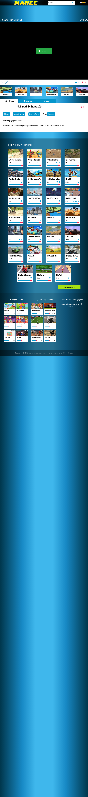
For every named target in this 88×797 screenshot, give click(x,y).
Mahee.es (6, 114)
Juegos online (52, 353)
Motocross (51, 114)
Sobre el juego (9, 101)
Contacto (70, 353)
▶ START (44, 50)
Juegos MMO (62, 353)
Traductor (47, 101)
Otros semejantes (68, 287)
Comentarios (28, 101)
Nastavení (17, 353)
